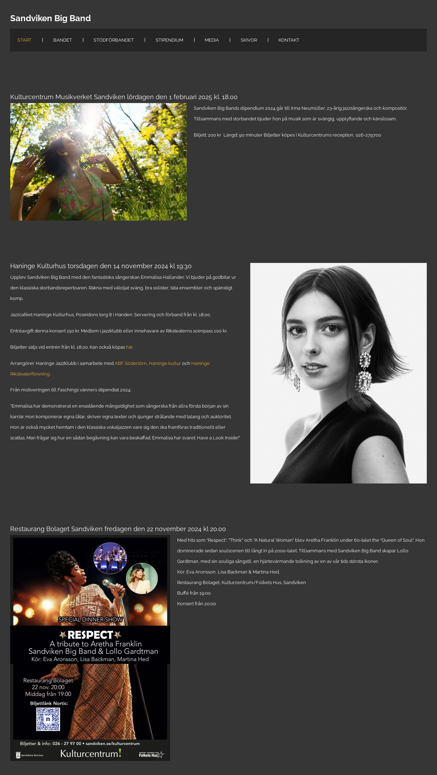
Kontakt (289, 40)
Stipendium (169, 40)
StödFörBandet (114, 40)
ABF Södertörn (131, 363)
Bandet (62, 40)
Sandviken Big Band (50, 18)
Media (212, 40)
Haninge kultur (165, 363)
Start (24, 40)
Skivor (249, 40)
